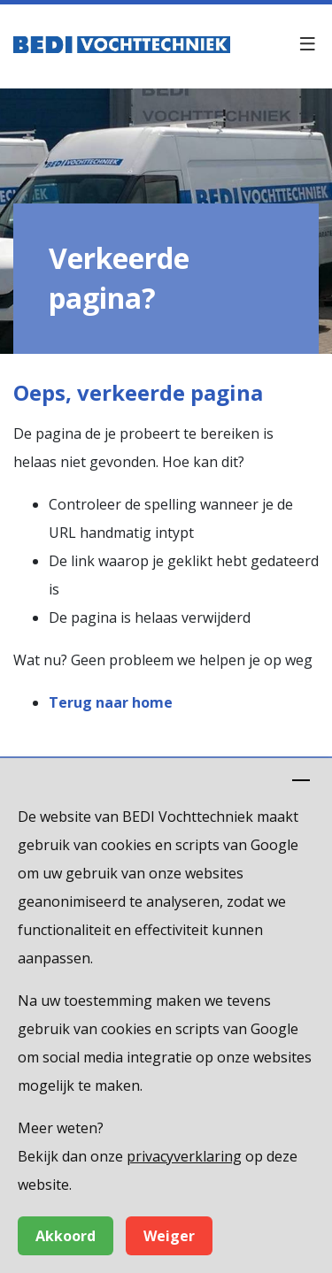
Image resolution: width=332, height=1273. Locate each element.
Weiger (169, 1236)
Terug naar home (111, 702)
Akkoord (65, 1236)
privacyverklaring (184, 1156)
